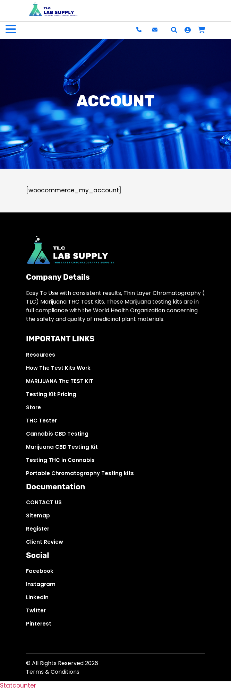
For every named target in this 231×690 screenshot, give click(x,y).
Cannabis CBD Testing (57, 433)
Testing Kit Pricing (51, 394)
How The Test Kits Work (58, 368)
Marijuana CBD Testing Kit (62, 447)
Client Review (44, 541)
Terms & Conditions (52, 672)
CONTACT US (44, 502)
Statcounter (18, 685)
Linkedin (37, 597)
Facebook (39, 571)
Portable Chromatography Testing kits (80, 473)
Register (37, 528)
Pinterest (38, 623)
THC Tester (41, 420)
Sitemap (38, 515)
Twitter (36, 610)
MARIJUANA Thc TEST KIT (59, 381)
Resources (40, 354)
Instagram (40, 584)
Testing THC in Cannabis (60, 460)
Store (33, 407)
